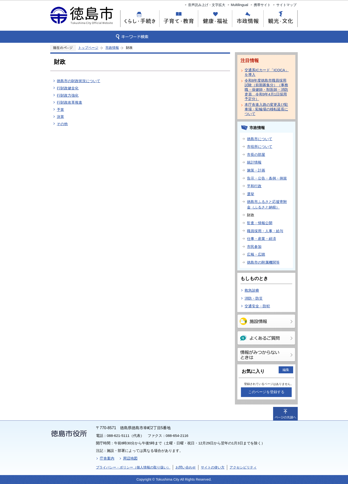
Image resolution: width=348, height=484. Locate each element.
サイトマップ (286, 5)
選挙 (250, 194)
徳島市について (259, 139)
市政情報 (112, 48)
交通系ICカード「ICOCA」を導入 (267, 72)
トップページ (88, 48)
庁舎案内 (107, 458)
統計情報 (254, 162)
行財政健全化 (68, 88)
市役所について (259, 146)
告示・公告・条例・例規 (267, 178)
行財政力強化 (68, 95)
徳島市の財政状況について (78, 81)
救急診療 (252, 290)
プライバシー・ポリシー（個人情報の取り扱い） (133, 467)
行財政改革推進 (69, 102)
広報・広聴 (256, 254)
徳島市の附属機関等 (263, 262)
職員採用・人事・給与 (265, 231)
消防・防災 (254, 298)
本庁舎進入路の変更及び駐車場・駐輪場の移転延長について (266, 109)
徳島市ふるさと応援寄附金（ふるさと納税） (267, 204)
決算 (60, 117)
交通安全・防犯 (257, 306)
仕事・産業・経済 (261, 239)
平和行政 (254, 186)
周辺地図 (130, 458)
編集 (286, 370)
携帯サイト (262, 5)
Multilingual (239, 5)
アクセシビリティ (243, 467)
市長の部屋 (256, 154)
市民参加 (254, 247)
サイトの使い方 (213, 467)
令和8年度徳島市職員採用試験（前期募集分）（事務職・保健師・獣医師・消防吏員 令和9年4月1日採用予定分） (266, 89)
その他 (62, 124)
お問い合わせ (185, 467)
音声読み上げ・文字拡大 (206, 5)
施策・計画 (256, 170)
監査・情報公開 (259, 223)
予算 (60, 110)
